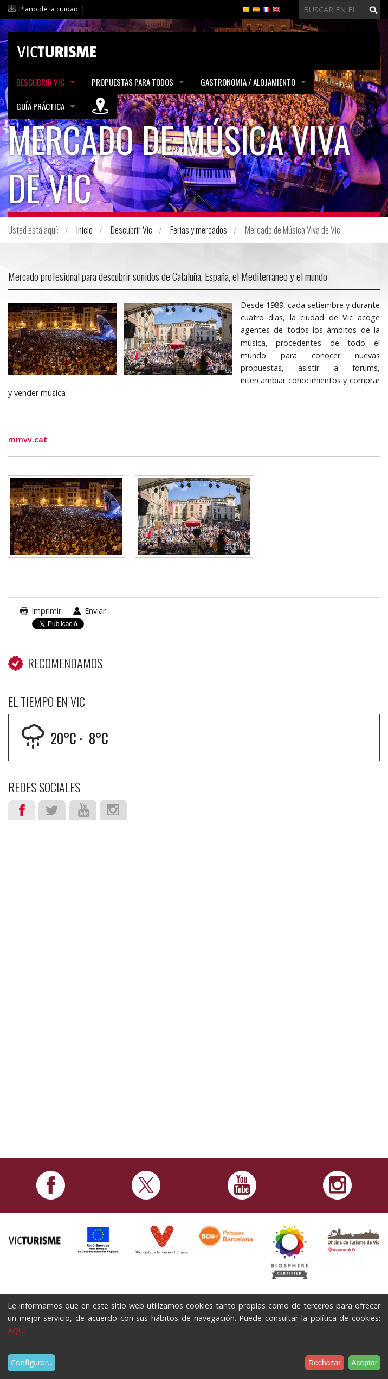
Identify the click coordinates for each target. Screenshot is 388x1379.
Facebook (21, 810)
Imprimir (46, 610)
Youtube (82, 810)
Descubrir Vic (40, 82)
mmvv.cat (27, 439)
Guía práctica (40, 106)
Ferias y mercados (198, 229)
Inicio (84, 229)
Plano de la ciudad (48, 9)
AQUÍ (17, 1330)
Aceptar (364, 1362)
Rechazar (324, 1362)
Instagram (113, 810)
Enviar (95, 610)
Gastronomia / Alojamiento (248, 82)
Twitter (52, 810)
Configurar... (32, 1362)
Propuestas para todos (132, 82)
